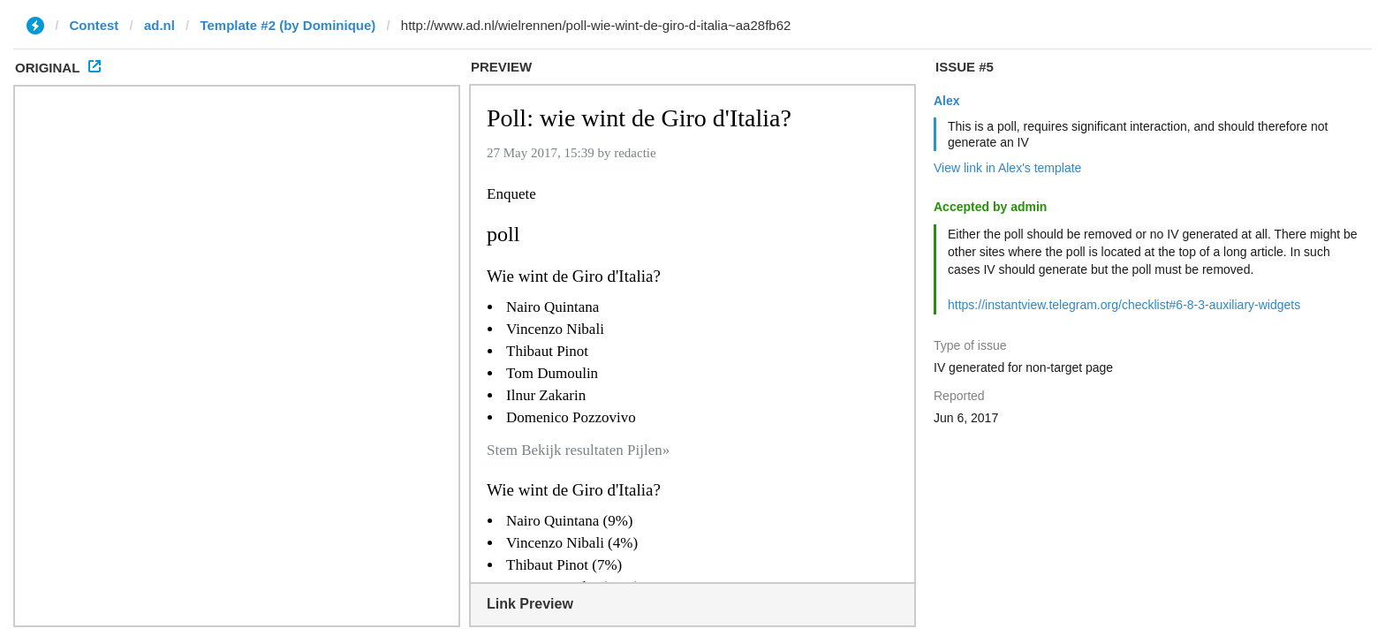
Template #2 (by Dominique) (287, 25)
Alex (947, 101)
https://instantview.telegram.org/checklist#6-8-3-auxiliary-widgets (1124, 305)
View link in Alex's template (1007, 168)
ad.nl (159, 25)
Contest (94, 25)
